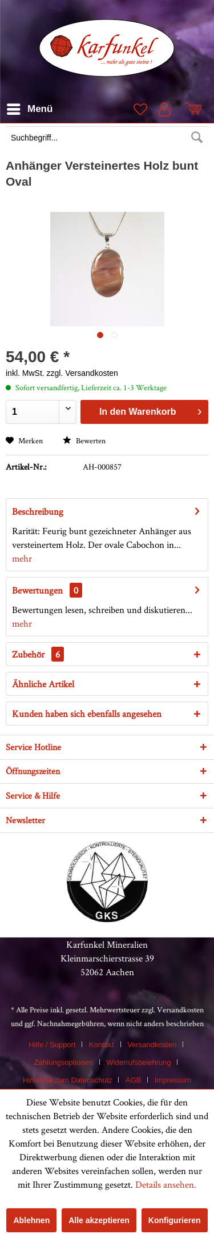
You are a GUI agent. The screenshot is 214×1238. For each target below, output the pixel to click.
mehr (22, 558)
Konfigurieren (174, 1220)
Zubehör (38, 654)
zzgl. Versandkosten (82, 373)
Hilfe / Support (52, 1044)
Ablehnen (31, 1220)
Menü (30, 107)
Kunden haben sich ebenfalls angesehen (86, 713)
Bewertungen (37, 590)
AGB (133, 1080)
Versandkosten (180, 1009)
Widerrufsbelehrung (138, 1062)
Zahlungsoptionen (63, 1062)
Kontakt (101, 1044)
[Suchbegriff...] (107, 137)
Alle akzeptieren (99, 1220)
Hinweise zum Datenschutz (67, 1080)
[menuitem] (107, 138)
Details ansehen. (165, 1184)
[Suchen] (196, 137)
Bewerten (84, 440)
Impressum (173, 1080)
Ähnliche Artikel (43, 684)
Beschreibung (37, 511)
